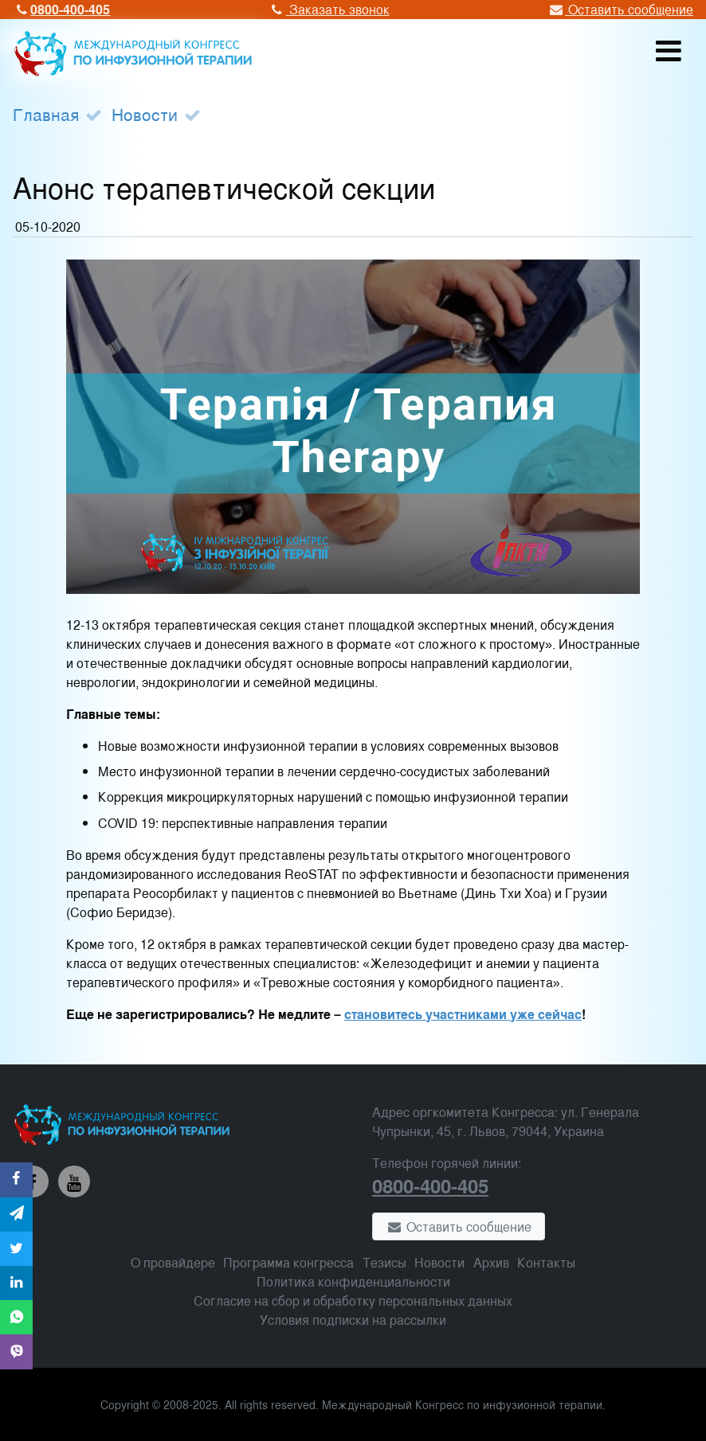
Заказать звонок (328, 9)
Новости (145, 114)
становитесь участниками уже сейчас (463, 1014)
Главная (46, 114)
